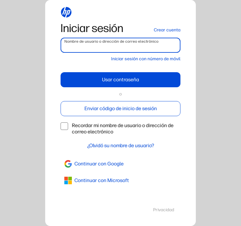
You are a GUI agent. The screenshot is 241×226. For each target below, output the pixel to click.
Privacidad (163, 210)
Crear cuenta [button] (167, 30)
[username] (120, 45)
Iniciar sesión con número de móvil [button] (145, 59)
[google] (120, 163)
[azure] (120, 180)
